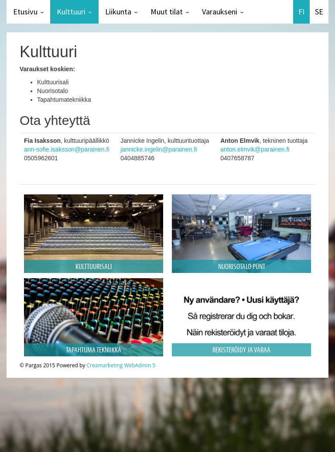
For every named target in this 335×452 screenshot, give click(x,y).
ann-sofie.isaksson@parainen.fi (66, 149)
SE (319, 12)
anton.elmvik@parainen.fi (254, 149)
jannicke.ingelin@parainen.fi (158, 149)
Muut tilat (166, 12)
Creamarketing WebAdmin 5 (121, 365)
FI (301, 12)
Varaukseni (219, 12)
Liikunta (118, 12)
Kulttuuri (71, 12)
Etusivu (25, 12)
